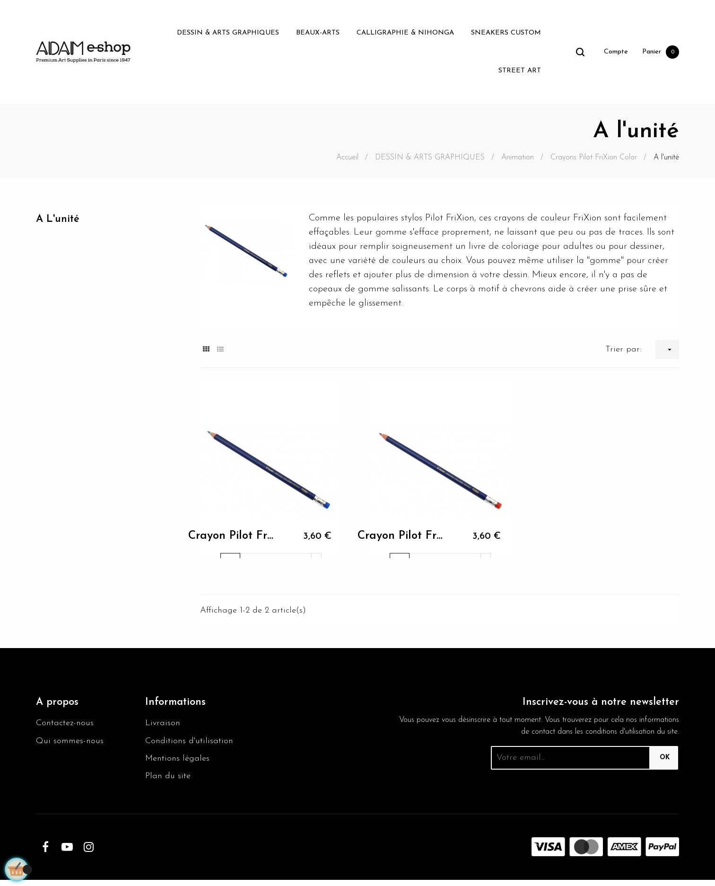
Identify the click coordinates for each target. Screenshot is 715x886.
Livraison (163, 725)
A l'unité (60, 220)
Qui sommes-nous (72, 744)
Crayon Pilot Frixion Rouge (400, 539)
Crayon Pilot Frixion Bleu (230, 539)
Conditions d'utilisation (191, 744)
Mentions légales (179, 763)
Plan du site (169, 782)
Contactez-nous (67, 725)
